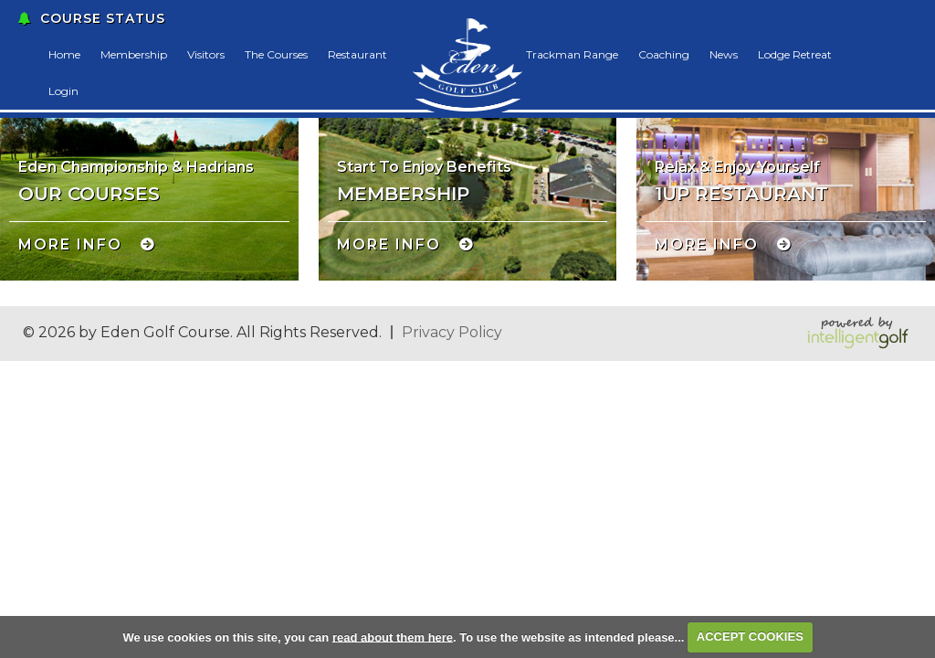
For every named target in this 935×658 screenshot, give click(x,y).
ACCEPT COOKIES (750, 636)
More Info (70, 244)
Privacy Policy (452, 332)
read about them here (392, 636)
